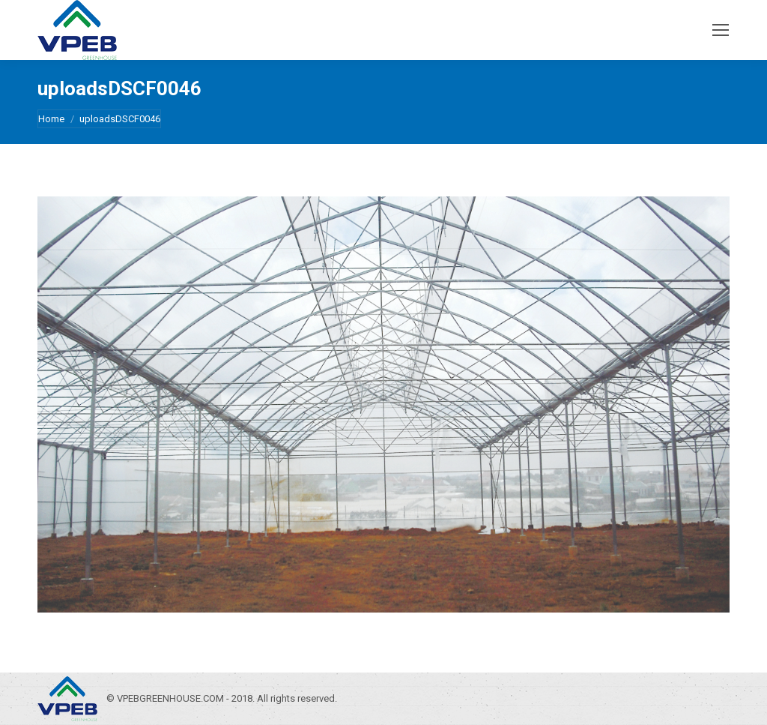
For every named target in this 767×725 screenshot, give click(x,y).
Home (51, 118)
